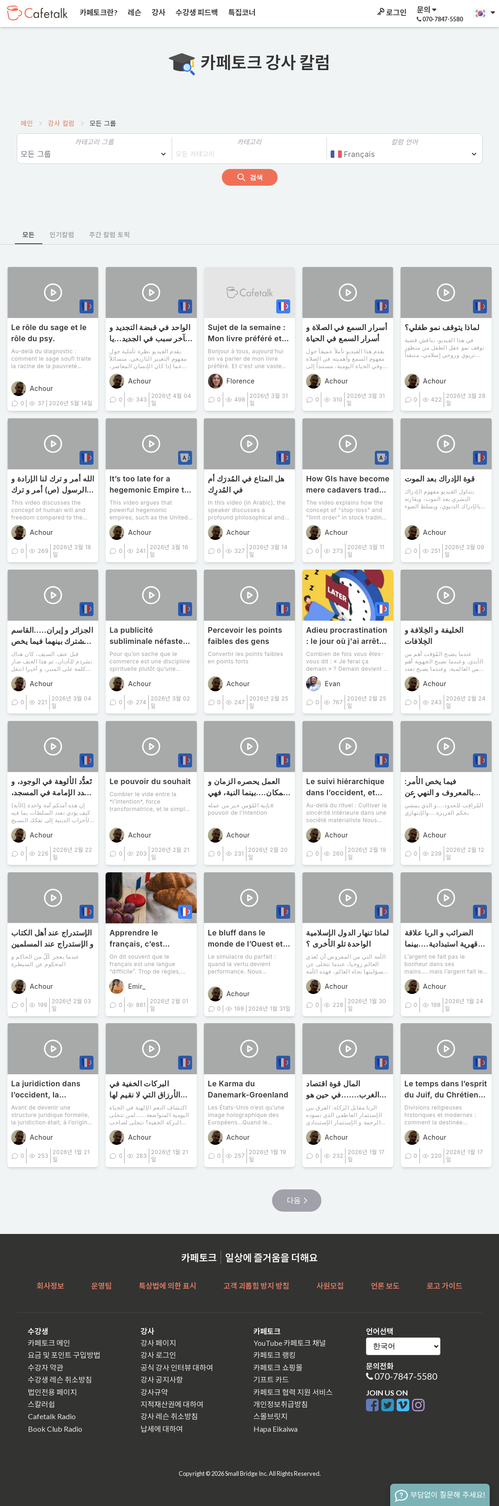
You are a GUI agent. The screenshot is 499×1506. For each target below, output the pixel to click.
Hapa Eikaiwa (275, 1428)
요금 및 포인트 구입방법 (64, 1354)
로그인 (391, 12)
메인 (27, 123)
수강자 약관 (46, 1367)
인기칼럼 (62, 235)
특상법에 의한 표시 (167, 1285)
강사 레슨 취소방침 (169, 1416)
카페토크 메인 (49, 1342)
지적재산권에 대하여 (171, 1404)
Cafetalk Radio (52, 1416)
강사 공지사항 (161, 1379)
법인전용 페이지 (52, 1392)
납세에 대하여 (161, 1428)
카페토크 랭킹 (274, 1354)
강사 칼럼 (61, 123)
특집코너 (241, 12)
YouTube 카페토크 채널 (289, 1342)
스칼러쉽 (41, 1404)
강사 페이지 (158, 1342)
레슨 (133, 12)
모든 (28, 235)
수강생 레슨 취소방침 (60, 1379)
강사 (157, 12)
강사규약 (154, 1392)
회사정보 (50, 1285)
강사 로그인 (158, 1354)
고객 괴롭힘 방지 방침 (256, 1285)
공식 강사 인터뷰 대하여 (176, 1367)
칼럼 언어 (404, 142)
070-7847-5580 (405, 1376)
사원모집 (330, 1285)
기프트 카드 (271, 1379)
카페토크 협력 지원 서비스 (293, 1392)
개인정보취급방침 (280, 1404)
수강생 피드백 (196, 12)
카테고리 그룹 (94, 142)
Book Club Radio (55, 1428)
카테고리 (249, 142)
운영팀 (101, 1285)
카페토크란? (98, 12)
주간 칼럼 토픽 (109, 235)
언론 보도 (385, 1285)
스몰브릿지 (270, 1416)
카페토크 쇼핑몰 (278, 1367)
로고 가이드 (445, 1285)
